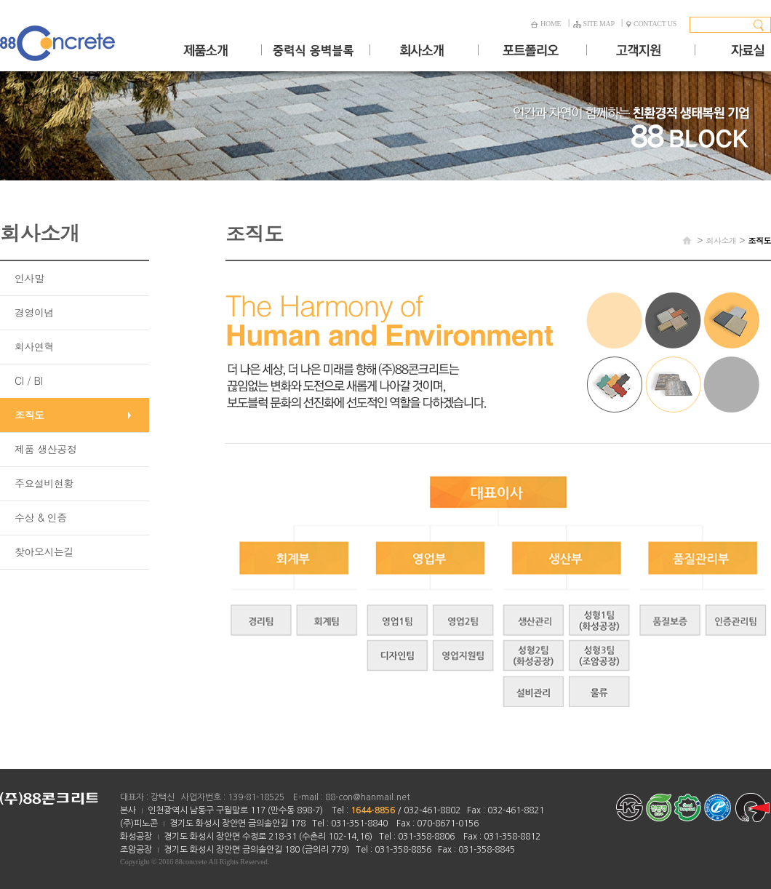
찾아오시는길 (44, 551)
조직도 (29, 414)
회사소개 (721, 240)
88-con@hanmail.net (367, 797)
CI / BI (29, 380)
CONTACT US (651, 24)
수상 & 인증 (41, 517)
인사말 (29, 278)
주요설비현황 (44, 483)
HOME (545, 24)
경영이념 (34, 312)
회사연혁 (34, 346)
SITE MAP (594, 24)
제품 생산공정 (45, 449)
